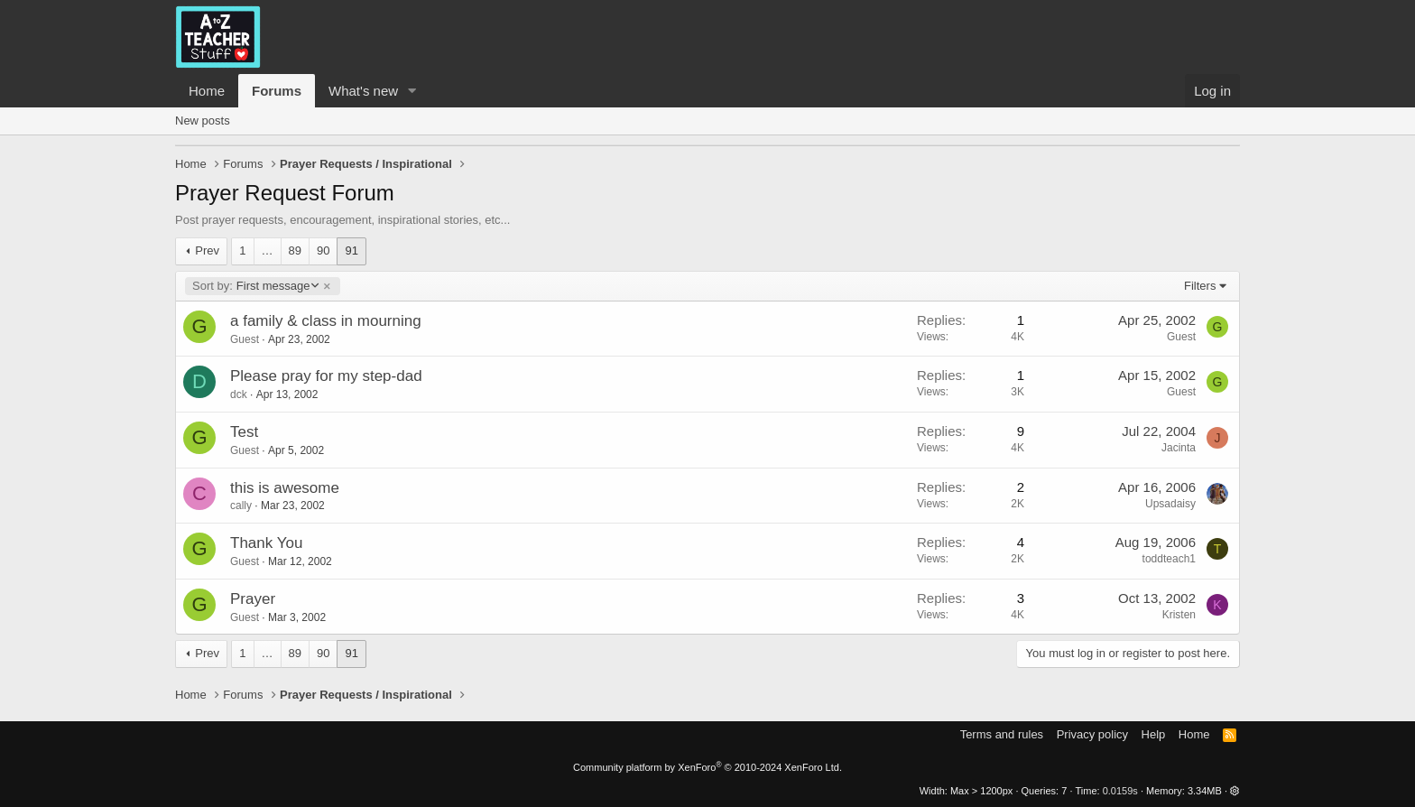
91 (351, 250)
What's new (363, 90)
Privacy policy (1092, 734)
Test (244, 432)
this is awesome (284, 487)
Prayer (252, 599)
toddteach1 (1169, 558)
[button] (412, 90)
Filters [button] (1200, 285)
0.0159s (1120, 790)
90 (323, 250)
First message (255, 286)
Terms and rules (1001, 734)
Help (1154, 734)
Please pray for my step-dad (326, 376)
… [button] (267, 250)
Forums (276, 90)
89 (295, 250)
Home (207, 90)
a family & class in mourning (325, 320)
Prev (207, 250)
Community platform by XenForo (707, 767)
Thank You (266, 543)
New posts (202, 120)
